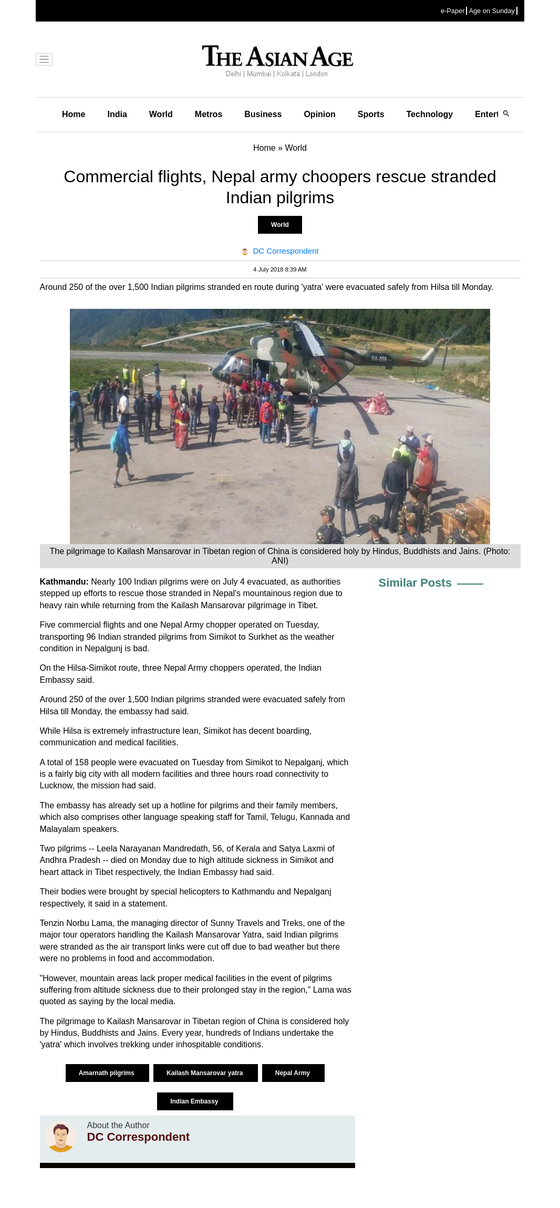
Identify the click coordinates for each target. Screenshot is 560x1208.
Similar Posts (415, 582)
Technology (430, 114)
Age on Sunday (492, 11)
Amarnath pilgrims (107, 1073)
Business (263, 114)
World (161, 114)
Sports (371, 114)
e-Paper (453, 11)
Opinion (319, 114)
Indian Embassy (195, 1101)
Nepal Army (293, 1073)
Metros (208, 114)
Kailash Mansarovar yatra (206, 1073)
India (117, 114)
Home (73, 114)
